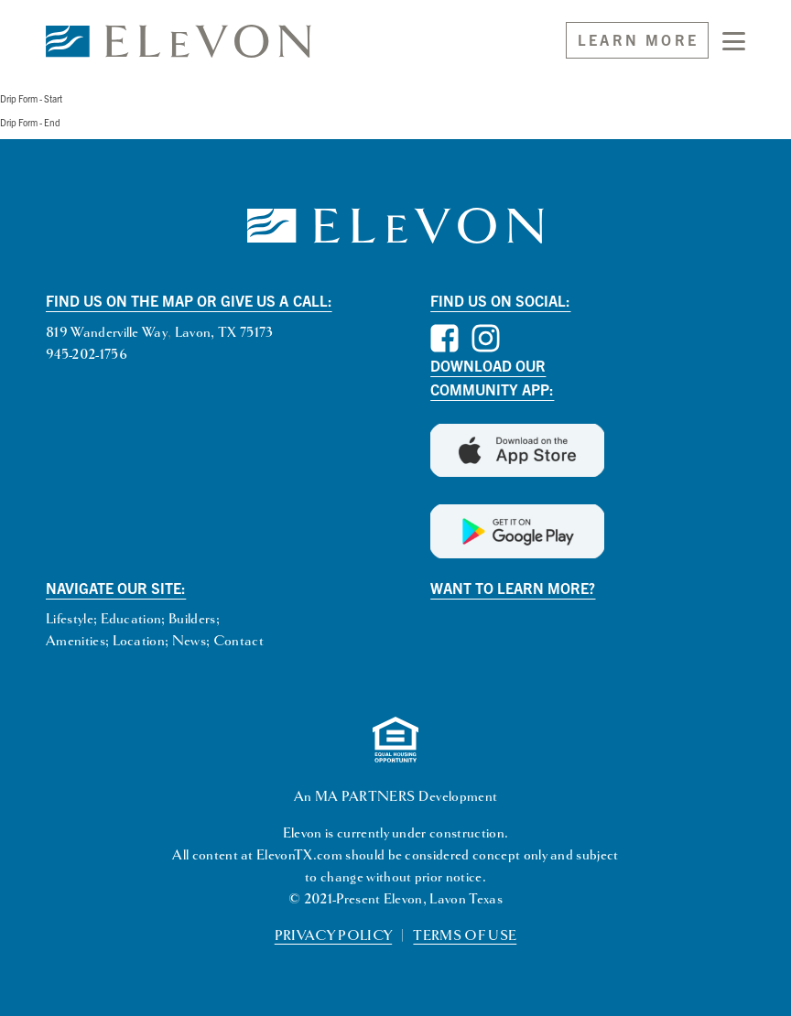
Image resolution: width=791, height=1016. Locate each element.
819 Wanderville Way (107, 332)
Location (139, 641)
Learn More (638, 39)
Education (131, 619)
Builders (192, 619)
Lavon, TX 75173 (224, 332)
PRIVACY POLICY (333, 936)
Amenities (75, 641)
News (189, 641)
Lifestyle (69, 619)
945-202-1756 (86, 354)
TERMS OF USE (464, 936)
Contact (238, 641)
